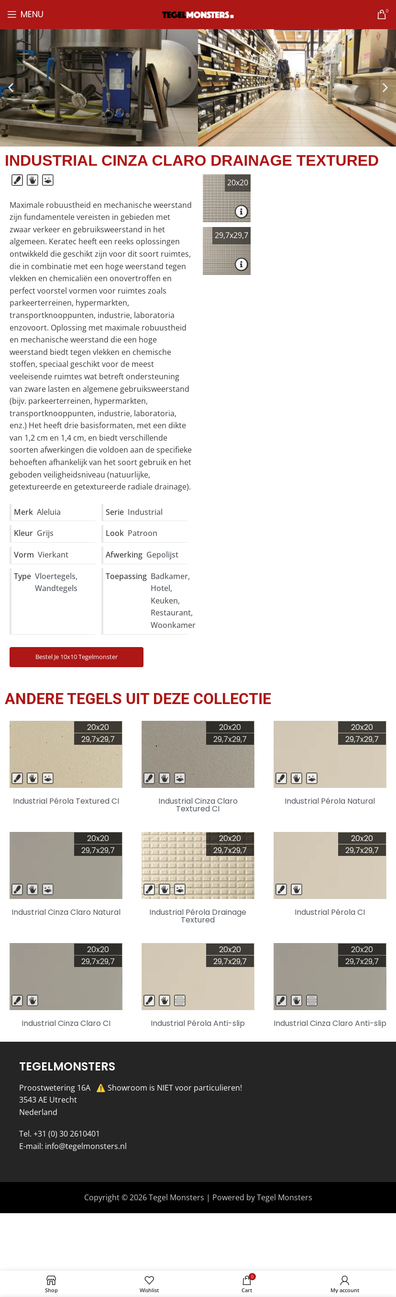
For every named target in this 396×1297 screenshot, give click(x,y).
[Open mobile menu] (25, 14)
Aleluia (49, 512)
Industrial (145, 512)
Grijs (45, 533)
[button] (11, 88)
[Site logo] (198, 14)
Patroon (142, 533)
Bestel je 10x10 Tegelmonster (76, 656)
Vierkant (53, 554)
